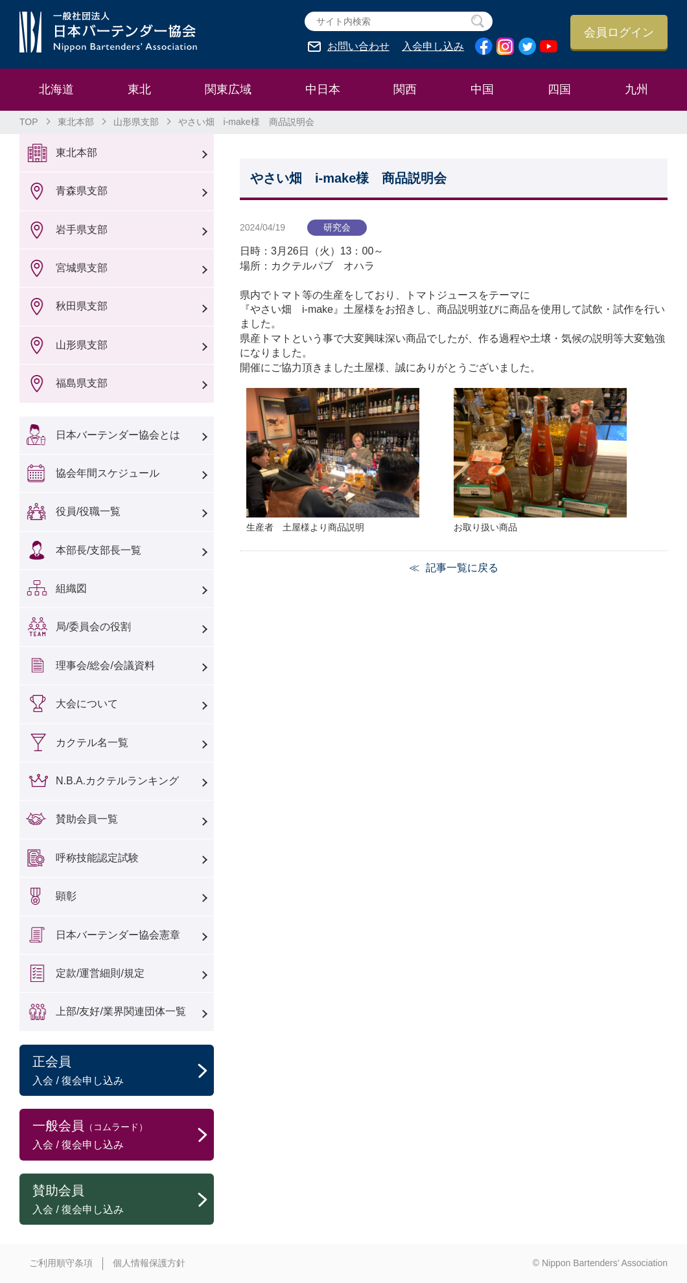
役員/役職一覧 (88, 511)
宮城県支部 (82, 267)
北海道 (56, 89)
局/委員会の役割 (93, 626)
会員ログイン (619, 32)
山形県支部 (136, 122)
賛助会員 (123, 1200)
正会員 (123, 1071)
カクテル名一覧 (92, 742)
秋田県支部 (82, 306)
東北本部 (76, 122)
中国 (482, 89)
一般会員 (123, 1135)
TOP (28, 122)
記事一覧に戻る (462, 567)
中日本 (322, 89)
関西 (405, 89)
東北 (139, 89)
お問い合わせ (358, 46)
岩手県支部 (82, 229)
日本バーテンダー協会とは (118, 434)
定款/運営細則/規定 (100, 973)
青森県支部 (82, 190)
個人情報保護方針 (149, 1263)
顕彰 (66, 896)
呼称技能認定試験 (97, 857)
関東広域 (228, 89)
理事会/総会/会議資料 (105, 665)
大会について (87, 703)
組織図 (71, 588)
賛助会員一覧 (87, 818)
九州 (636, 89)
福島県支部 (82, 383)
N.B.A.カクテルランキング (117, 780)
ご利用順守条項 (61, 1263)
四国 (559, 89)
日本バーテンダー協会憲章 (118, 934)
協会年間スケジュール (107, 473)
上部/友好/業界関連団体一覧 (121, 1011)
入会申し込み (433, 46)
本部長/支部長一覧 (98, 550)
